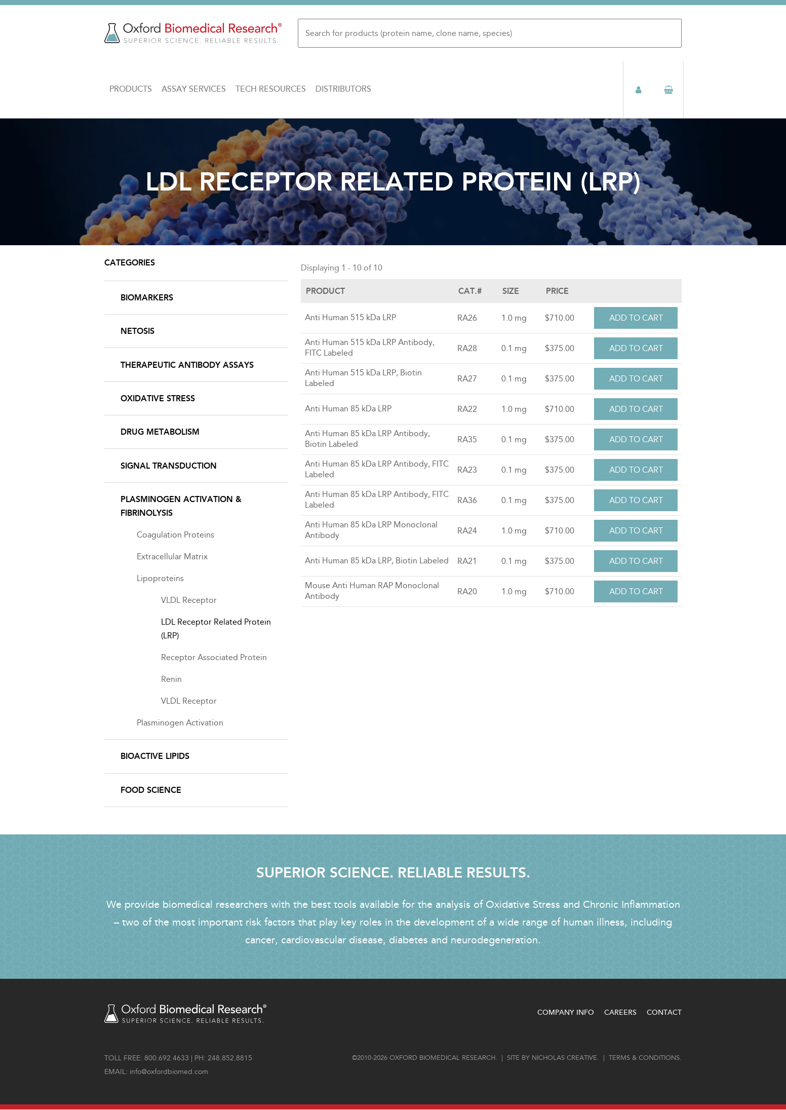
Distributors (343, 89)
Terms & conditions (644, 1058)
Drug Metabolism (160, 432)
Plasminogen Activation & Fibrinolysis (181, 506)
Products (130, 89)
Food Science (151, 790)
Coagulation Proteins (175, 535)
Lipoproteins (160, 578)
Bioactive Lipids (155, 756)
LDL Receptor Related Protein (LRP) (216, 628)
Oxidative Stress (158, 398)
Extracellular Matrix (172, 556)
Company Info (565, 1012)
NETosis (137, 331)
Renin (171, 679)
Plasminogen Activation (180, 723)
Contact (664, 1012)
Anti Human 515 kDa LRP (350, 317)
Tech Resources (270, 89)
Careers (620, 1012)
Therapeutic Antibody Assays (187, 365)
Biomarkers (147, 297)
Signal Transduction (169, 466)
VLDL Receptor (189, 600)
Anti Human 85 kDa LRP (348, 408)
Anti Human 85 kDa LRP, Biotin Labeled (377, 560)
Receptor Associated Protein (214, 657)
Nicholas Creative (564, 1058)
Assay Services (194, 89)
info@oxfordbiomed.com (169, 1071)
